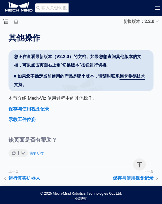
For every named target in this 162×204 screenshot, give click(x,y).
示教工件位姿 (22, 119)
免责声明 (81, 199)
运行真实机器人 (24, 178)
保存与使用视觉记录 (28, 109)
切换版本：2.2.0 (138, 21)
